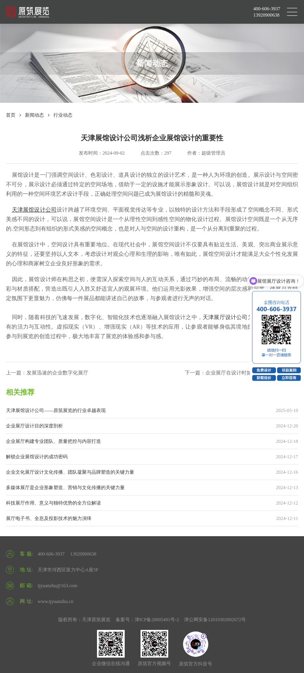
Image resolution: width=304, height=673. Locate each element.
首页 (10, 115)
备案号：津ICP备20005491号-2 (147, 619)
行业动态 (62, 115)
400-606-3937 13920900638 (266, 12)
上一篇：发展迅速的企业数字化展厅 (47, 373)
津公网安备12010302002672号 (215, 619)
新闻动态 (34, 115)
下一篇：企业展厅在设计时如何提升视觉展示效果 (241, 373)
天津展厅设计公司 (225, 317)
